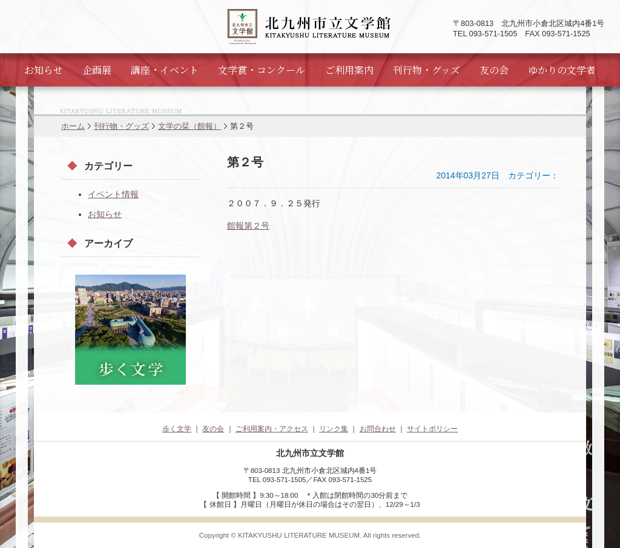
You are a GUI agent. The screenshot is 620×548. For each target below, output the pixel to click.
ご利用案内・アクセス (272, 428)
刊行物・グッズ (426, 70)
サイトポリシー (432, 428)
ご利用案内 (349, 70)
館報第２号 (248, 225)
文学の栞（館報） (189, 126)
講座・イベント (165, 70)
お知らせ (43, 70)
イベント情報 (113, 194)
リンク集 (333, 428)
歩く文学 (176, 428)
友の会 (494, 70)
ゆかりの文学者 (562, 70)
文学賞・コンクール (261, 70)
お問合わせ (378, 428)
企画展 (96, 70)
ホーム (73, 126)
